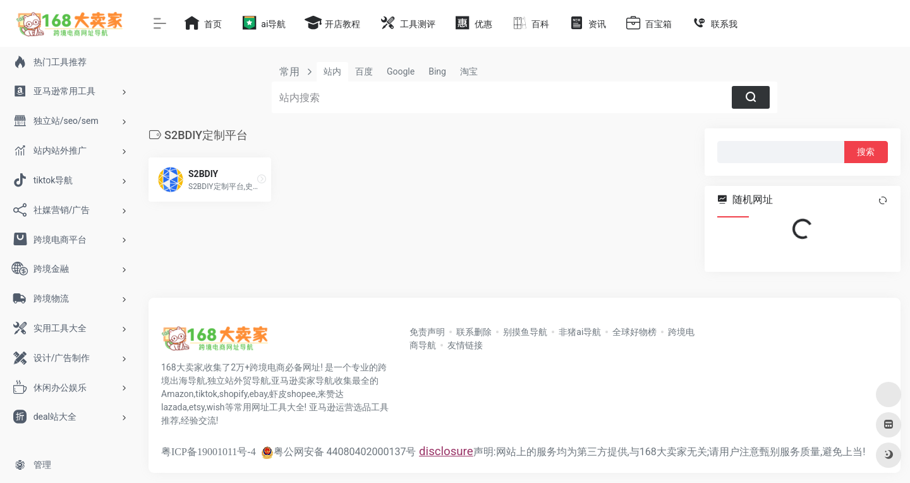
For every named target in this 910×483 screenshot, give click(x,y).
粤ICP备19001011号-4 (208, 451)
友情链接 (465, 345)
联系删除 (474, 332)
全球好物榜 (634, 332)
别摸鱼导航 (525, 332)
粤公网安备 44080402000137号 (338, 452)
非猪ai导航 (580, 332)
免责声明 (427, 332)
